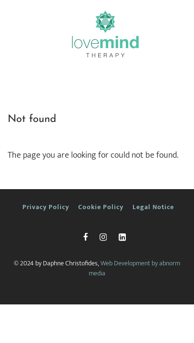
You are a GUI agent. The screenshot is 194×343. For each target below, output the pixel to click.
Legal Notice (153, 207)
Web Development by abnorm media (134, 268)
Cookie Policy (100, 207)
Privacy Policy (45, 207)
